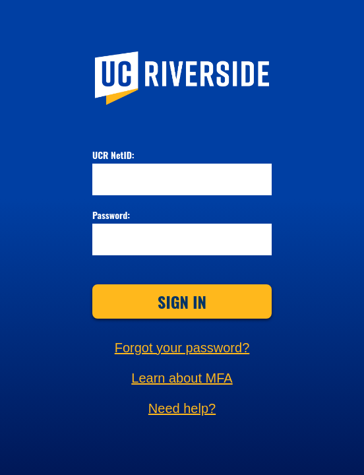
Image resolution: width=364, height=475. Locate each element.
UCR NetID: (113, 156)
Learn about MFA (181, 378)
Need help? (182, 408)
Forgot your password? (182, 347)
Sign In (182, 301)
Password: (111, 216)
